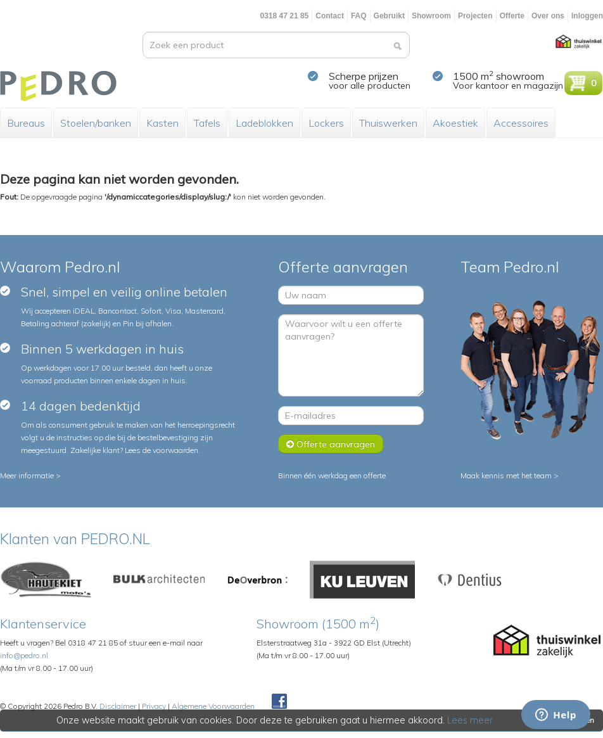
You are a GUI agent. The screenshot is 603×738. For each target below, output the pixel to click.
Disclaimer (117, 706)
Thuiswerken (388, 123)
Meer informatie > (30, 475)
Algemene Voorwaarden (213, 706)
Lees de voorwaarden (161, 450)
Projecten (475, 15)
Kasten (162, 123)
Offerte (512, 15)
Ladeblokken (264, 123)
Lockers (326, 123)
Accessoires (521, 123)
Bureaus (26, 123)
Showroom (431, 15)
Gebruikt (389, 15)
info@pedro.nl (24, 655)
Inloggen (587, 15)
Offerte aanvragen (330, 444)
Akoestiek (455, 123)
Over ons (547, 15)
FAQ (359, 15)
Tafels (207, 123)
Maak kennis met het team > (509, 475)
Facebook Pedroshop (279, 702)
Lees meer (470, 720)
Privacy (154, 706)
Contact (329, 15)
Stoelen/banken (95, 123)
